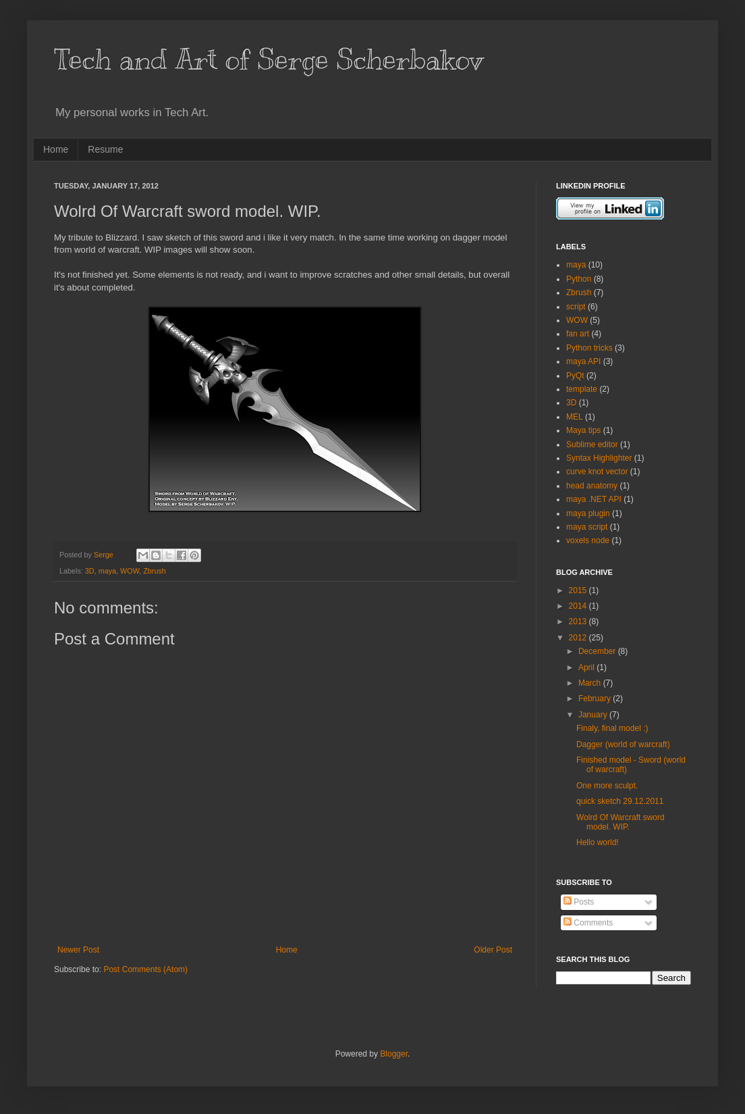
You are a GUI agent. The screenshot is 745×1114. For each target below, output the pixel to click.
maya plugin (588, 513)
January (593, 714)
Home (55, 149)
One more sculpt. (607, 785)
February (595, 698)
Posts (578, 902)
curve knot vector (597, 471)
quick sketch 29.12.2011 (619, 801)
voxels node (587, 540)
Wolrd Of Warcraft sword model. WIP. (620, 822)
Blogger (394, 1054)
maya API (583, 361)
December (598, 651)
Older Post (493, 950)
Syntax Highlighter (599, 458)
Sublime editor (592, 444)
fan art (577, 333)
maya (107, 571)
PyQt (575, 375)
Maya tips (583, 430)
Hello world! (597, 842)
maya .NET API (594, 499)
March (590, 683)
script (576, 306)
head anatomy (591, 485)
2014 (579, 606)
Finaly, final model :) (612, 728)
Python (578, 279)
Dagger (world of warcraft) (623, 744)
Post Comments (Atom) (145, 969)
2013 (579, 621)
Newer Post (78, 950)
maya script (586, 527)
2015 (579, 590)
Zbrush (154, 571)
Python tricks (589, 348)
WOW (129, 571)
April (587, 667)
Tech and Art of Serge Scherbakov (268, 59)
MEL (574, 417)
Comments (588, 923)
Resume (105, 149)
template (581, 389)
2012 (579, 637)
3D (89, 571)
